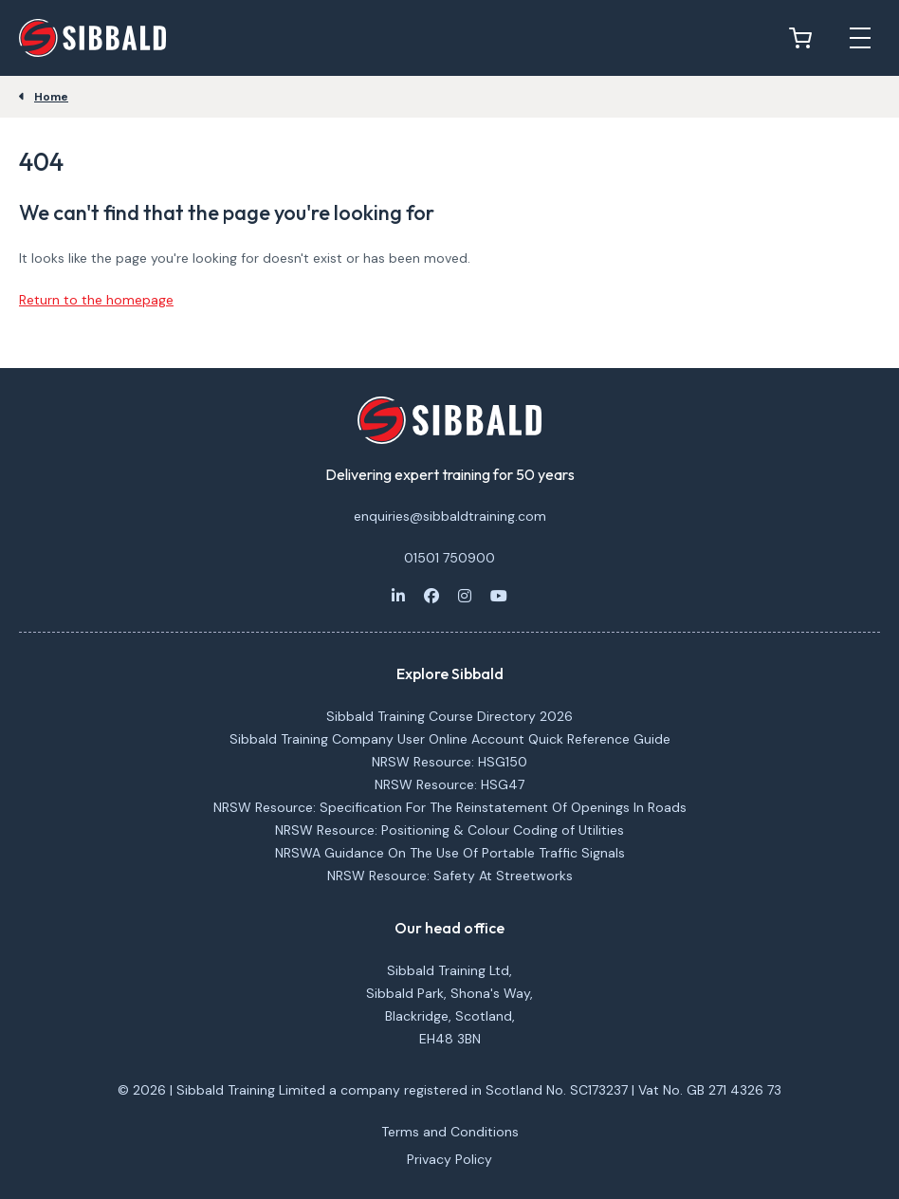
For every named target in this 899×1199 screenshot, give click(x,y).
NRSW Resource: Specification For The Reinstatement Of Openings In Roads (450, 807)
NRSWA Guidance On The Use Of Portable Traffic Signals (450, 852)
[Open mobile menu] (860, 38)
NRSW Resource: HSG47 (449, 784)
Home (51, 96)
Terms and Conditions (450, 1131)
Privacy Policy (449, 1159)
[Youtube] (498, 595)
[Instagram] (464, 595)
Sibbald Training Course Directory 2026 (449, 716)
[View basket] (805, 38)
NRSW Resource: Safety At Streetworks (450, 875)
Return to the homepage (96, 299)
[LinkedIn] (398, 595)
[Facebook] (431, 595)
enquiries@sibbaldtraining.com (450, 516)
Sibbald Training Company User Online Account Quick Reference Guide (449, 738)
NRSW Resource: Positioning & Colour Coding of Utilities (449, 830)
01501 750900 (449, 557)
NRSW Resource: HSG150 (449, 761)
